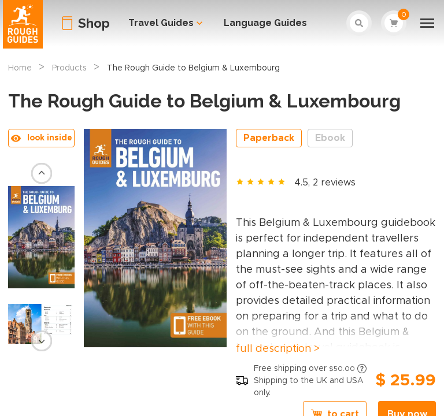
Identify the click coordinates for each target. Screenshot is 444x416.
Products (69, 68)
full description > (278, 349)
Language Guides (265, 22)
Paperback (268, 138)
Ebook (330, 138)
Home (20, 68)
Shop (94, 23)
